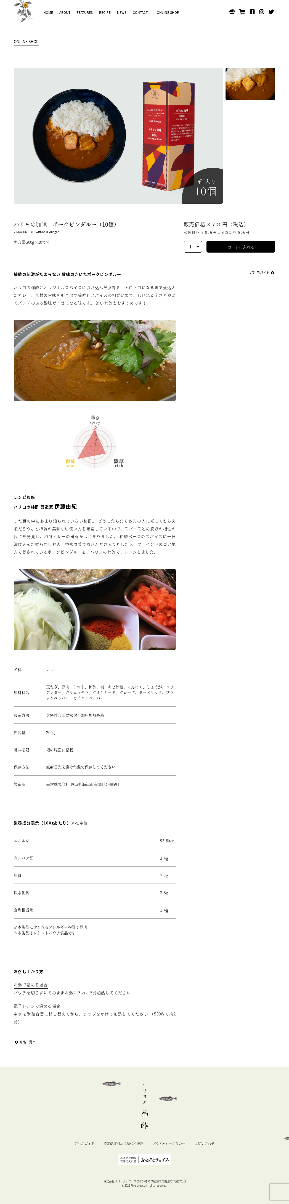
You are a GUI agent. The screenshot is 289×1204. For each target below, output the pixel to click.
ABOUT (64, 12)
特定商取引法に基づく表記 (123, 1143)
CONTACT (140, 12)
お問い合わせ (204, 1143)
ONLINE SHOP (168, 12)
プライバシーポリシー (168, 1143)
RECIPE (105, 12)
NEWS (121, 12)
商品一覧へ (25, 1041)
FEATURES (85, 12)
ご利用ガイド (262, 272)
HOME (48, 12)
